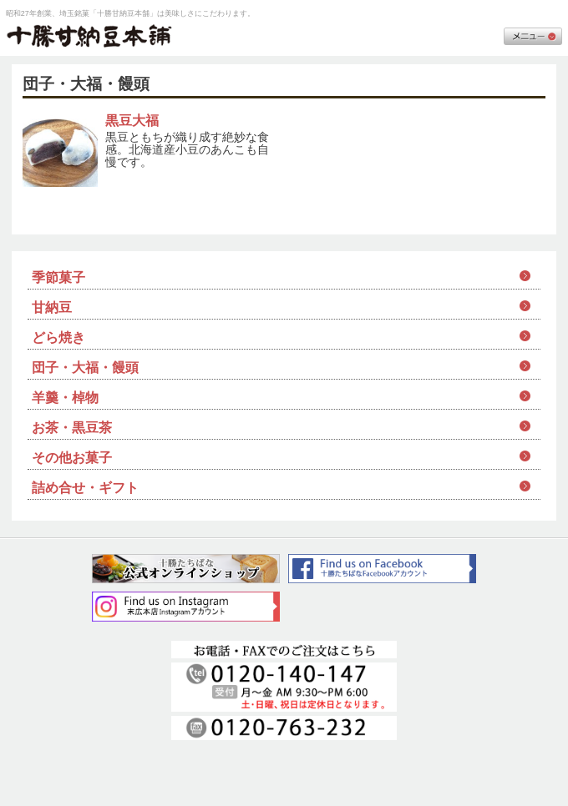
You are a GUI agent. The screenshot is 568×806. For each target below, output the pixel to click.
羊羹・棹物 (65, 397)
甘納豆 (52, 307)
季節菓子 (58, 277)
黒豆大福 (132, 120)
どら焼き (58, 337)
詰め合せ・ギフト (85, 488)
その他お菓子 (72, 458)
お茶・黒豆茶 (72, 428)
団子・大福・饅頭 (85, 367)
